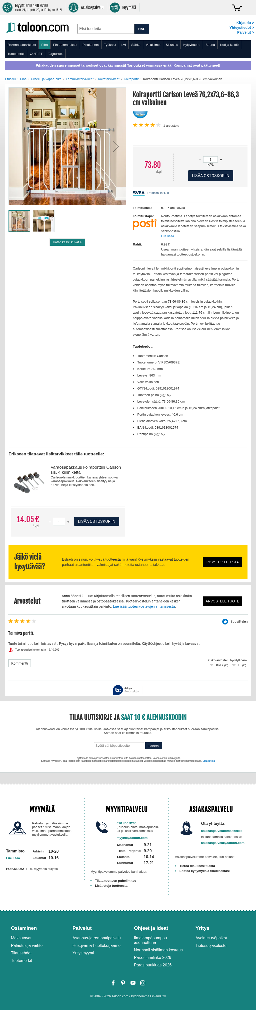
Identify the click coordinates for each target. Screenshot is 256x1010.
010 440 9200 (126, 823)
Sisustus (172, 45)
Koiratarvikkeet (109, 79)
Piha (44, 45)
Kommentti (19, 663)
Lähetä (153, 746)
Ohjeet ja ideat (151, 928)
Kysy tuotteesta (222, 562)
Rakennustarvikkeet (22, 45)
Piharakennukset (65, 45)
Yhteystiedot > (242, 28)
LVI (124, 45)
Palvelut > (245, 32)
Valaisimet (153, 45)
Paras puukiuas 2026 (153, 965)
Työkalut (110, 45)
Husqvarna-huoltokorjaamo (96, 945)
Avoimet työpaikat (211, 938)
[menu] (128, 49)
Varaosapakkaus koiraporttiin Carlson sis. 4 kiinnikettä (86, 470)
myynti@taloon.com (132, 838)
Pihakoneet (90, 45)
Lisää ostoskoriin (96, 521)
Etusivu (10, 79)
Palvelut (82, 928)
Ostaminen (24, 928)
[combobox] (106, 29)
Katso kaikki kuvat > (67, 242)
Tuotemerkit (16, 54)
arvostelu (171, 126)
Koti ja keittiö (229, 45)
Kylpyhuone (191, 45)
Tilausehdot (21, 953)
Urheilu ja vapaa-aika (46, 79)
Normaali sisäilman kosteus (158, 950)
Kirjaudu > (245, 23)
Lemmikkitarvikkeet (80, 79)
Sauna (210, 45)
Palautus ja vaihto (26, 945)
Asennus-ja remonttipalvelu (96, 938)
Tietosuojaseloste (211, 945)
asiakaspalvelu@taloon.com (222, 843)
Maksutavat (21, 938)
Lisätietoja (208, 761)
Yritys (203, 928)
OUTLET (36, 54)
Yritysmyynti (83, 953)
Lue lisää (167, 236)
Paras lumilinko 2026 (152, 957)
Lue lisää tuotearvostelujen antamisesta (144, 606)
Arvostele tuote (223, 601)
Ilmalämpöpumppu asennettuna (150, 940)
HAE (141, 29)
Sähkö (135, 45)
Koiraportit (131, 79)
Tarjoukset (55, 54)
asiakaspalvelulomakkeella (221, 831)
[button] (116, 146)
